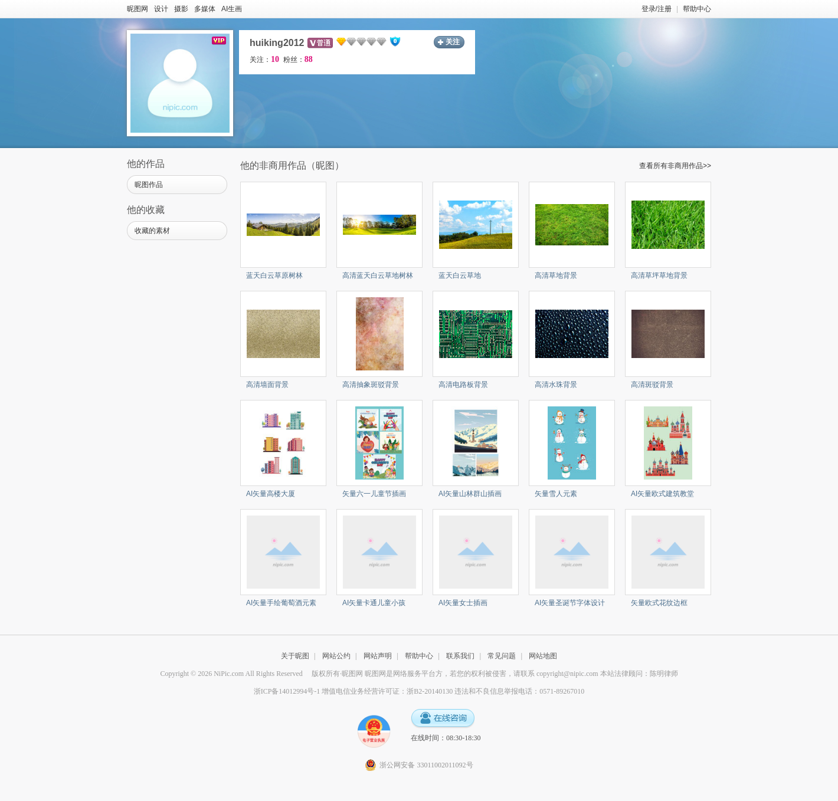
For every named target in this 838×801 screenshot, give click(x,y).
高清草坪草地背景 (659, 275)
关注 (453, 42)
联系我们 (460, 656)
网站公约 (336, 656)
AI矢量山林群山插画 (470, 494)
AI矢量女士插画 (462, 603)
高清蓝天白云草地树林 (377, 275)
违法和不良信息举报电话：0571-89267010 (519, 691)
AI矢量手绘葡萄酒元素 (281, 603)
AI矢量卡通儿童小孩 (373, 603)
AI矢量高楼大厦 (270, 494)
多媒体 (204, 9)
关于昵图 (295, 656)
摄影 (181, 9)
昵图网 (137, 9)
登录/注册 (656, 9)
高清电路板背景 (463, 384)
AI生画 (231, 9)
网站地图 (543, 656)
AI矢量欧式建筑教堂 (662, 494)
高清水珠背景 (556, 384)
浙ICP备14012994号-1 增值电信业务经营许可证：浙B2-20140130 (353, 691)
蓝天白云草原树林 (274, 275)
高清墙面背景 (267, 384)
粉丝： (298, 59)
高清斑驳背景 (652, 384)
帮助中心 (697, 9)
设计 (161, 9)
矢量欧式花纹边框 (659, 603)
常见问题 (501, 656)
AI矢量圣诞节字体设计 (570, 603)
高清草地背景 (556, 275)
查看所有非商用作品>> (675, 166)
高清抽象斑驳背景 (370, 384)
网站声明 (378, 656)
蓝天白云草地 (459, 275)
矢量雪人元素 (556, 494)
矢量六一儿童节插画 (374, 494)
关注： (264, 59)
